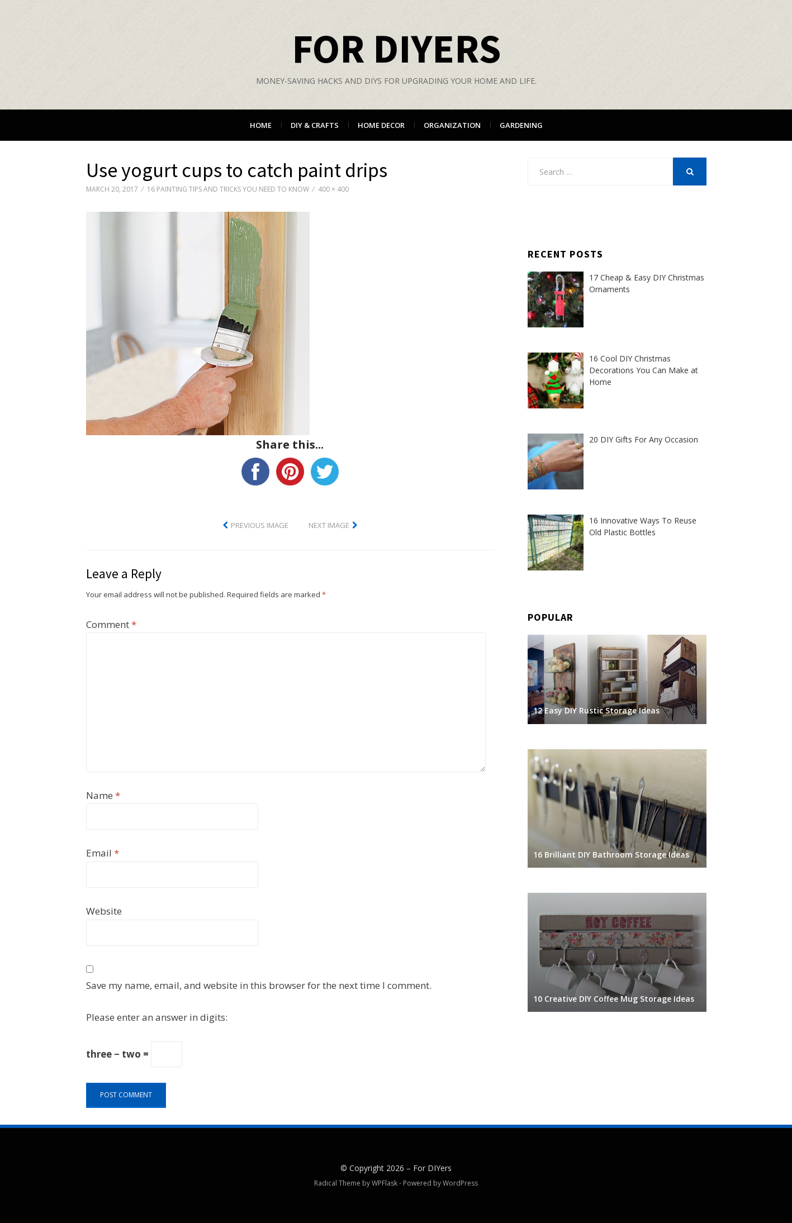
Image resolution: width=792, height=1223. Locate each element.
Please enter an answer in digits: (156, 1017)
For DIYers (396, 48)
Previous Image (259, 525)
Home (261, 125)
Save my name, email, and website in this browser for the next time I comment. (258, 985)
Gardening (521, 125)
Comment (111, 624)
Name (103, 795)
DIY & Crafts (315, 125)
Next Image (329, 525)
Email (102, 852)
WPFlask (384, 1183)
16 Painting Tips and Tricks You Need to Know (228, 189)
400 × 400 (333, 189)
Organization (452, 125)
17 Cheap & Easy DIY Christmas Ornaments (646, 283)
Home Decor (381, 125)
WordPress (460, 1183)
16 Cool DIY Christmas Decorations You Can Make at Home (643, 370)
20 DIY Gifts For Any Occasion (643, 439)
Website (104, 911)
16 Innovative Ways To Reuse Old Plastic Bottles (642, 526)
